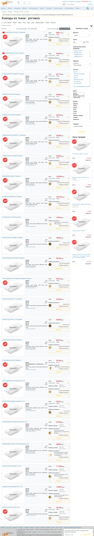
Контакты (65, 1)
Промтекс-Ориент (40, 22)
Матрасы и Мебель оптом (48, 527)
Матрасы (3, 8)
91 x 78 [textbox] (61, 405)
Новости (37, 527)
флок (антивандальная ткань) (82, 86)
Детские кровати (69, 8)
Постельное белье (33, 8)
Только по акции (78, 126)
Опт (90, 1)
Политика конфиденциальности (72, 527)
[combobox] (64, 385)
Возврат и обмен (29, 527)
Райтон (14, 22)
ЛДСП (75, 72)
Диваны (25, 8)
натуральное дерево (79, 73)
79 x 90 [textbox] (61, 469)
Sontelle (47, 22)
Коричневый (78, 97)
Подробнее (88, 160)
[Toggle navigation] (88, 8)
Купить (59, 44)
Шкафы (77, 8)
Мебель (42, 8)
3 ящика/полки (78, 50)
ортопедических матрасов (41, 531)
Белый (78, 93)
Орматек (9, 22)
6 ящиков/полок (78, 56)
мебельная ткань (78, 79)
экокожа (76, 75)
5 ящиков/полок (78, 54)
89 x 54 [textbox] (61, 385)
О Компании (72, 1)
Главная (3, 527)
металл (76, 77)
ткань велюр (77, 81)
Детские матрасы (58, 8)
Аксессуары (17, 8)
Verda (24, 22)
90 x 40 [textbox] (61, 425)
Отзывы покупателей (31, 42)
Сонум (28, 22)
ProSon (19, 22)
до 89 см (76, 63)
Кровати (10, 8)
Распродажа (85, 1)
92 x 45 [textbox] (61, 447)
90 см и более (77, 65)
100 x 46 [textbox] (62, 512)
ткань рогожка (78, 83)
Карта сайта (59, 527)
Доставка (78, 1)
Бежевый (78, 94)
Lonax (32, 22)
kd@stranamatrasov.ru (21, 530)
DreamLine (53, 22)
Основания (49, 8)
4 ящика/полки (78, 52)
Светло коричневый (78, 96)
